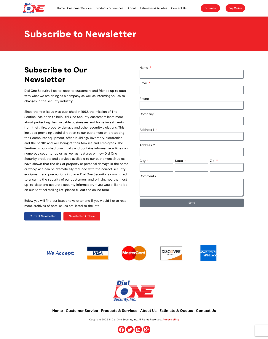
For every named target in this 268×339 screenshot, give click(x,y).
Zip (213, 161)
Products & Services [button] (110, 8)
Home (61, 8)
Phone (144, 99)
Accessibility (170, 319)
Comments (148, 176)
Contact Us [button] (179, 8)
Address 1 (147, 130)
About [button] (132, 8)
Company (147, 114)
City (143, 161)
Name (144, 68)
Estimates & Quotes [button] (154, 8)
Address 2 (147, 145)
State (179, 161)
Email (144, 83)
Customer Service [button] (80, 8)
